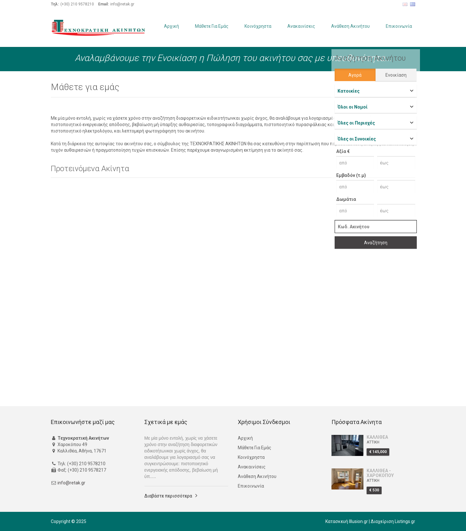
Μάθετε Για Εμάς (212, 26)
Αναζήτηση (375, 242)
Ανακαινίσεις (301, 26)
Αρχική (171, 26)
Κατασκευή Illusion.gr (346, 521)
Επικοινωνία (399, 26)
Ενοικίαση (396, 75)
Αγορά (354, 75)
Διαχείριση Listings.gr (393, 521)
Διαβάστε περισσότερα (168, 495)
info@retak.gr (71, 482)
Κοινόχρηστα (258, 26)
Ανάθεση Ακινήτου (350, 26)
